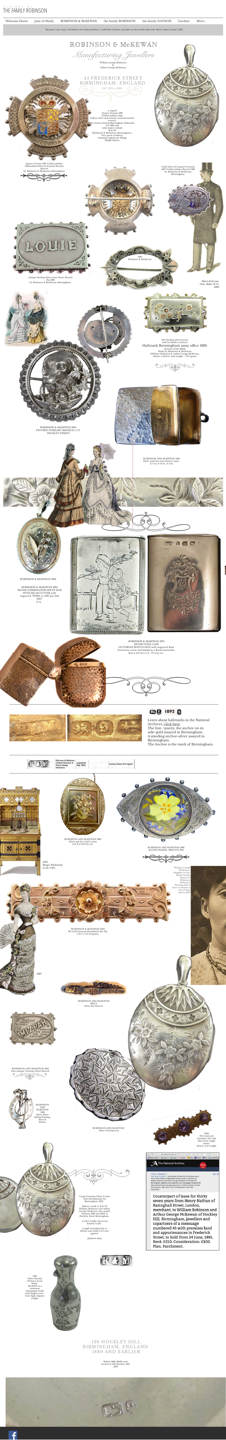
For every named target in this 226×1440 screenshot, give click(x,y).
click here (172, 724)
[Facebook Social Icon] (13, 1435)
